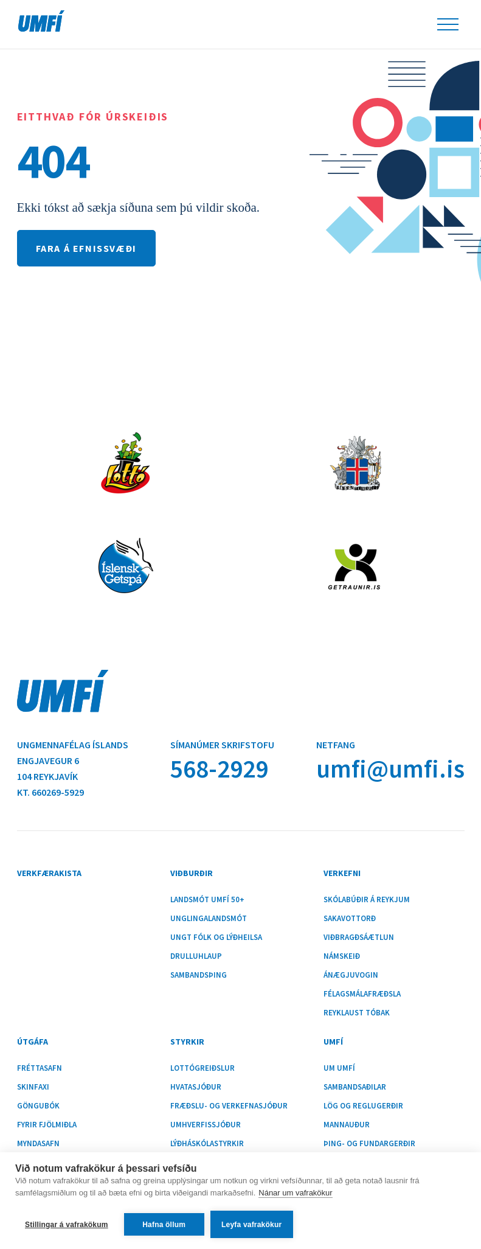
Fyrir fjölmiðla (47, 1125)
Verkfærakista (49, 873)
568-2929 (219, 768)
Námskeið (342, 956)
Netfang (335, 745)
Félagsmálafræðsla (362, 994)
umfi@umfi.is (390, 768)
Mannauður (347, 1125)
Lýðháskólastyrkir (207, 1144)
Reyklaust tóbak (357, 1013)
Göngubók (38, 1106)
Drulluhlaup (196, 956)
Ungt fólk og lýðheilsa (216, 937)
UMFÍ (41, 21)
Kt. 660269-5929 (50, 792)
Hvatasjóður (195, 1087)
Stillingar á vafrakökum (66, 1224)
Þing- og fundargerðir (369, 1144)
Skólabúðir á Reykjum (367, 900)
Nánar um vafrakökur (295, 1192)
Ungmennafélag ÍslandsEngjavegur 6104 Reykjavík (72, 760)
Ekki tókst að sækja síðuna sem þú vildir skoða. (138, 207)
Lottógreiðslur (202, 1068)
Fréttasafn (39, 1068)
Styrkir (187, 1041)
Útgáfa (32, 1041)
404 (53, 160)
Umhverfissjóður (205, 1125)
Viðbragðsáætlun (359, 937)
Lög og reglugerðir (363, 1106)
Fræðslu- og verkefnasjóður (229, 1106)
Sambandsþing (198, 975)
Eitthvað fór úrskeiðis (93, 117)
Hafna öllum (163, 1224)
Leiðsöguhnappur (448, 24)
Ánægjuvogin (351, 975)
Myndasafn (38, 1144)
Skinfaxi (33, 1087)
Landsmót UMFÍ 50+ (207, 900)
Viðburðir (191, 873)
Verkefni (342, 873)
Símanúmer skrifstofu (222, 745)
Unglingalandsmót (208, 919)
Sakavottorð (350, 919)
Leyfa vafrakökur (251, 1224)
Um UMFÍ (339, 1068)
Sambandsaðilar (355, 1087)
